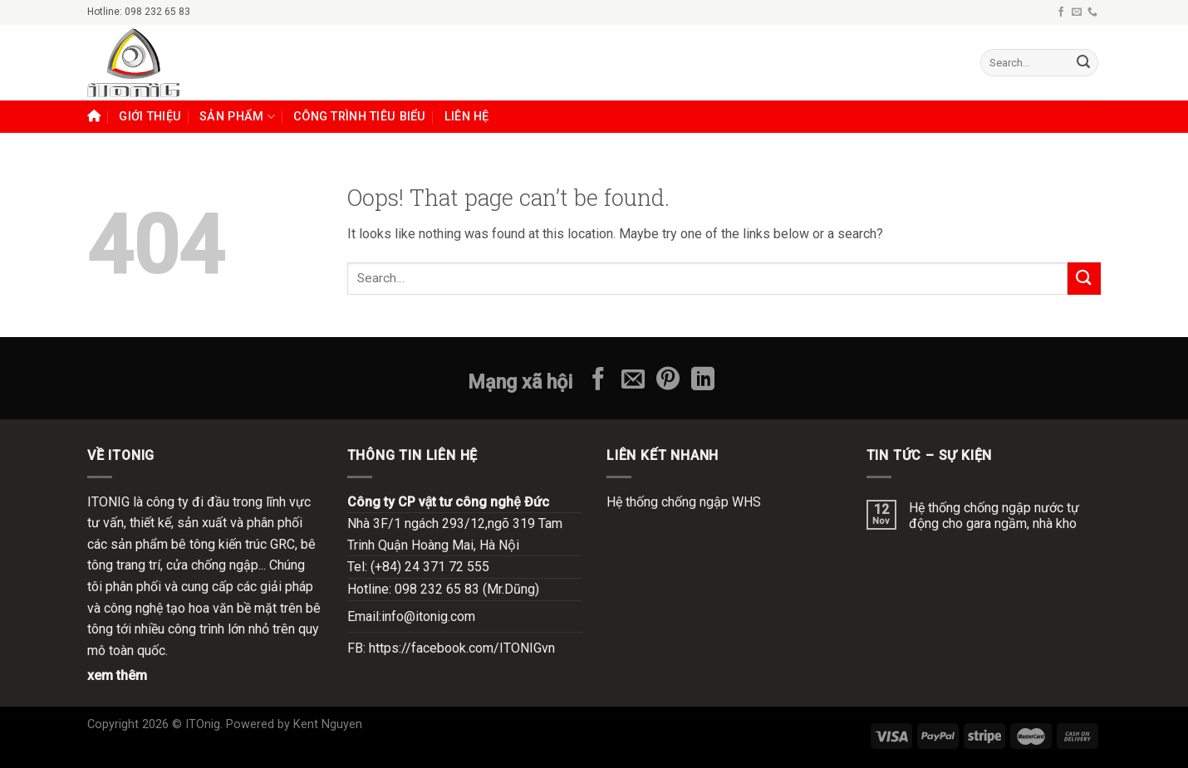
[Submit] (1083, 63)
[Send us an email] (1077, 12)
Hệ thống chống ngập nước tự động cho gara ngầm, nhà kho (994, 515)
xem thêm (117, 675)
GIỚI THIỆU (150, 117)
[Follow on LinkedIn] (702, 381)
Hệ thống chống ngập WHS (683, 502)
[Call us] (1092, 12)
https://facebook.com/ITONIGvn (462, 648)
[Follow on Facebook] (1061, 12)
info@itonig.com (428, 616)
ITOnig (202, 724)
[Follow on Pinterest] (668, 381)
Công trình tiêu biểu (359, 117)
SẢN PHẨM (237, 117)
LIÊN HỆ (466, 117)
